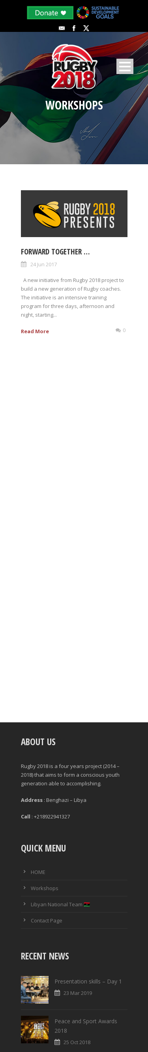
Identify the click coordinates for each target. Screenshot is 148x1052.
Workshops (44, 887)
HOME (38, 870)
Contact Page (46, 919)
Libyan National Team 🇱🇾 (60, 903)
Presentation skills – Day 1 (88, 979)
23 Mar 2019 (78, 991)
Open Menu (124, 66)
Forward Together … (55, 252)
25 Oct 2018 (77, 1040)
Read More (35, 331)
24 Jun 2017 (43, 264)
